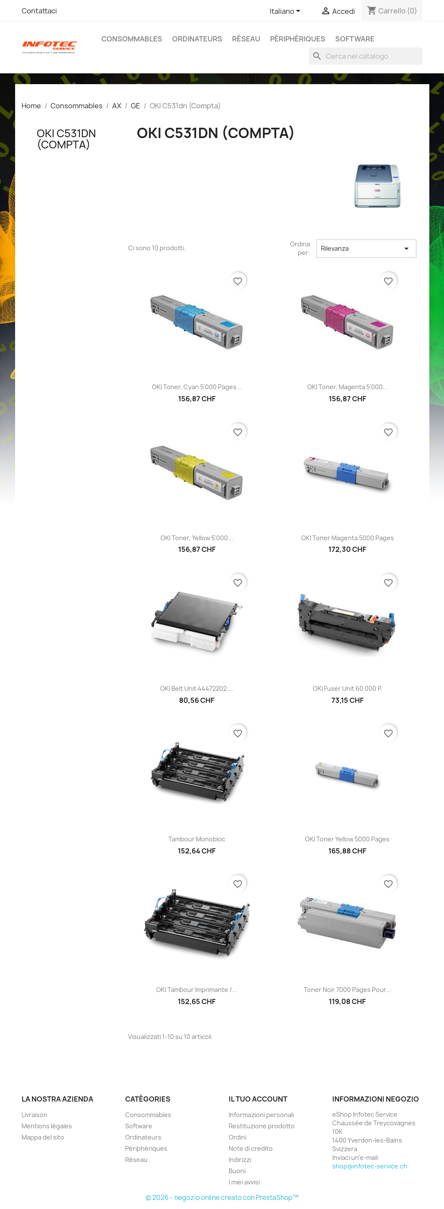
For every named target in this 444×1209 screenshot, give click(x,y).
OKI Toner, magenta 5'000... (347, 387)
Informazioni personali (261, 1115)
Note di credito (251, 1148)
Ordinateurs (197, 39)
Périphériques (297, 39)
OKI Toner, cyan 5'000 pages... (197, 387)
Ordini (237, 1137)
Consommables (131, 39)
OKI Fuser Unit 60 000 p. (347, 688)
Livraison (34, 1115)
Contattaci (39, 11)
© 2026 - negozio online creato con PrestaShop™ (222, 1197)
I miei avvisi (244, 1182)
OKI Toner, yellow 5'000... (197, 538)
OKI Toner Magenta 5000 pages (347, 538)
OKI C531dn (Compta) (66, 139)
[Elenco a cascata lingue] (286, 11)
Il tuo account (258, 1099)
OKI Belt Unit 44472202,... (196, 688)
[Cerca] (365, 56)
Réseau (246, 39)
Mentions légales (47, 1126)
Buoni (237, 1171)
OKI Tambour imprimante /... (196, 989)
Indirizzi (240, 1159)
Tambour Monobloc (196, 839)
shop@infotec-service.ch (369, 1166)
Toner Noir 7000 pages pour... (347, 989)
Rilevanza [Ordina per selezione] (366, 248)
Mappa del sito (43, 1137)
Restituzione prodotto (262, 1126)
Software (355, 39)
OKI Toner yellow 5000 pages (347, 839)
